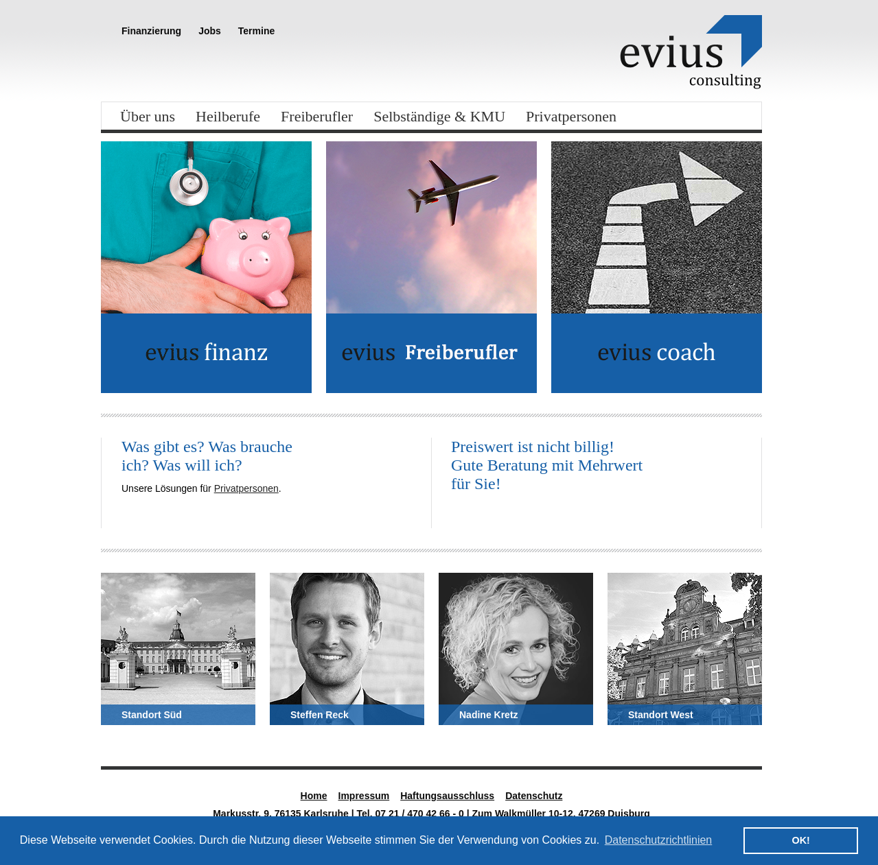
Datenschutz (533, 795)
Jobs (209, 30)
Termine (256, 30)
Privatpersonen (571, 116)
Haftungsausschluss (447, 795)
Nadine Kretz (488, 714)
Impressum (364, 795)
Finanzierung (151, 30)
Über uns (147, 116)
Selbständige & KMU (439, 116)
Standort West (660, 714)
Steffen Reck (319, 714)
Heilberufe (228, 116)
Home (314, 795)
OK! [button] (800, 840)
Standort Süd (152, 714)
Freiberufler (317, 116)
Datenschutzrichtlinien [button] (659, 840)
